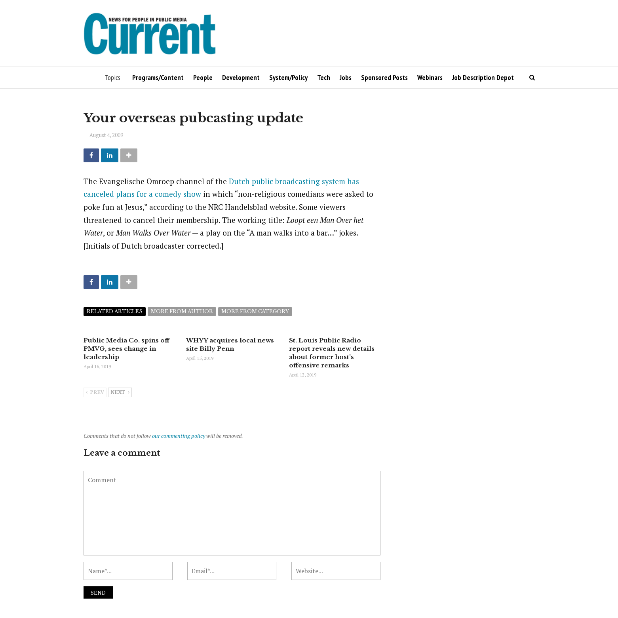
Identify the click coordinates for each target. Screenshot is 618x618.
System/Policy (288, 77)
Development (241, 77)
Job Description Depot (483, 77)
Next (119, 392)
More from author (182, 311)
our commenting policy (178, 435)
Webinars (430, 77)
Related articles (115, 311)
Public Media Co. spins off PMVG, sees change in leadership (126, 349)
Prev (95, 392)
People (203, 77)
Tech (323, 77)
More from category (255, 311)
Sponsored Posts (384, 77)
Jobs (346, 77)
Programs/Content (158, 77)
